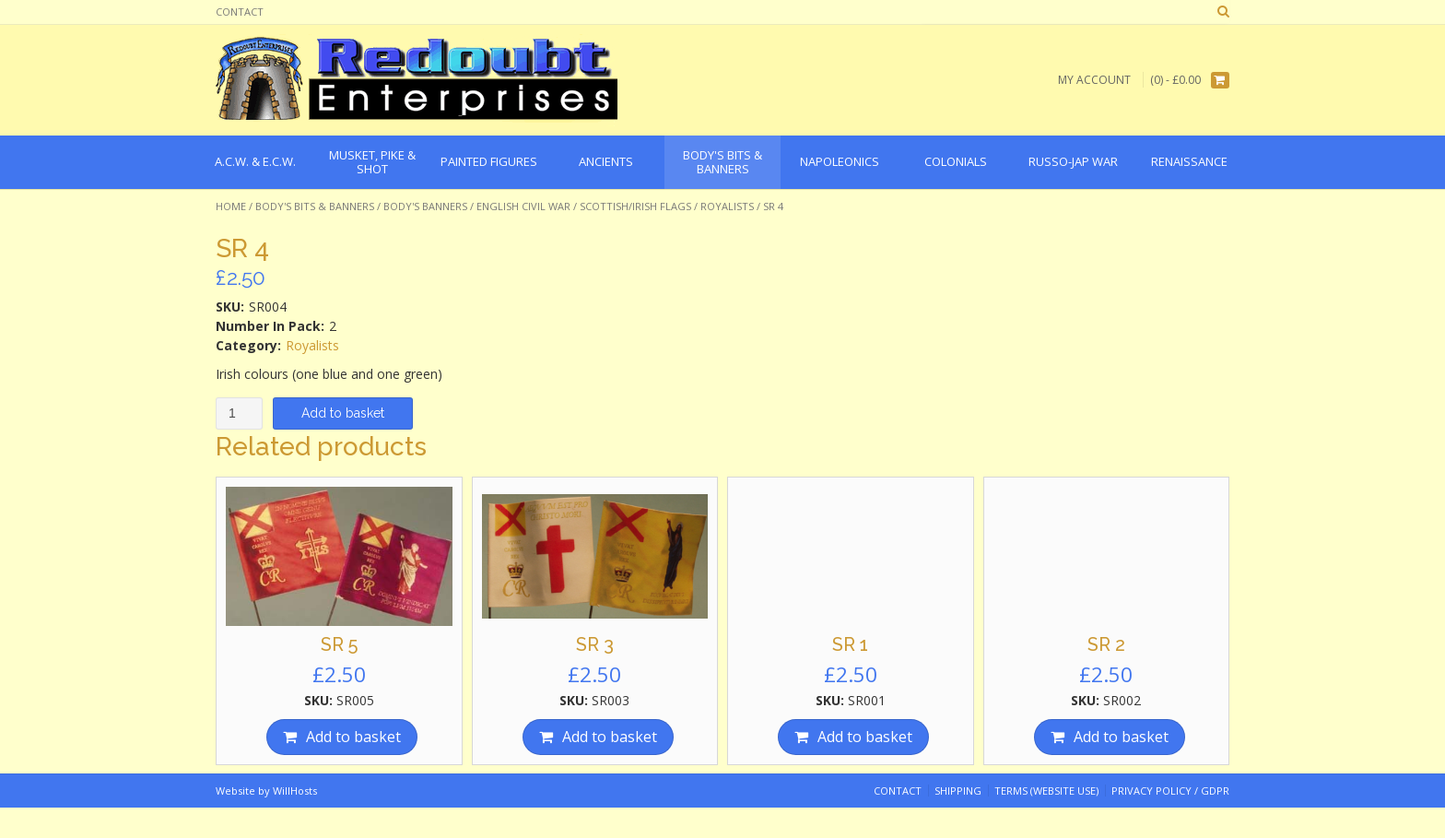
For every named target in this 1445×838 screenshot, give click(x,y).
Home (231, 206)
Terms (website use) (1046, 791)
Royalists (727, 206)
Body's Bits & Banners (314, 206)
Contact (240, 12)
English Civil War (523, 206)
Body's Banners (425, 206)
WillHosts (295, 790)
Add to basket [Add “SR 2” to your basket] (1121, 736)
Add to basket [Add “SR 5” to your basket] (353, 736)
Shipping (957, 791)
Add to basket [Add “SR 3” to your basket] (609, 736)
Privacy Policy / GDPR (1170, 791)
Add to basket (342, 413)
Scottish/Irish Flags (635, 206)
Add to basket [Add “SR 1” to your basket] (864, 736)
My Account (1094, 80)
